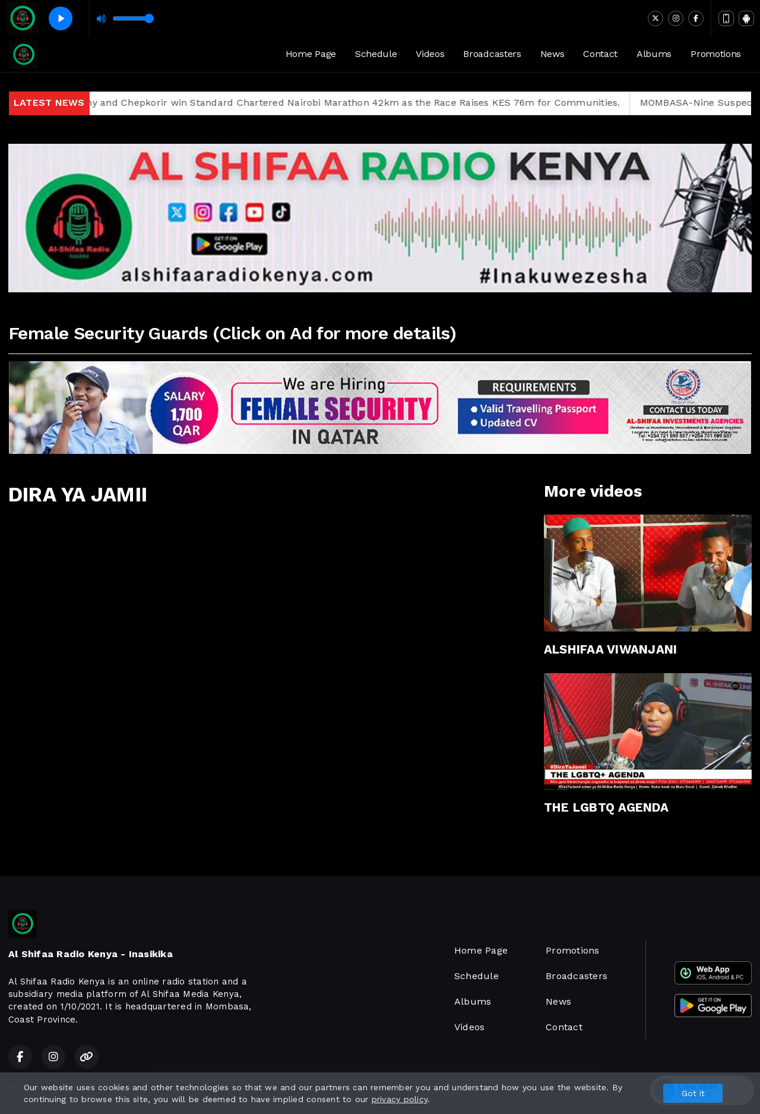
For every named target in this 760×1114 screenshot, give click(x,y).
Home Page (311, 53)
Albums (654, 53)
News (552, 53)
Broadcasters (492, 53)
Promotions (716, 53)
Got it (693, 1093)
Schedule (376, 53)
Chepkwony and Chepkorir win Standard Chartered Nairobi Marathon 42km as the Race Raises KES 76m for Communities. (346, 102)
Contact (600, 53)
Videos (430, 53)
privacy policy (400, 1099)
